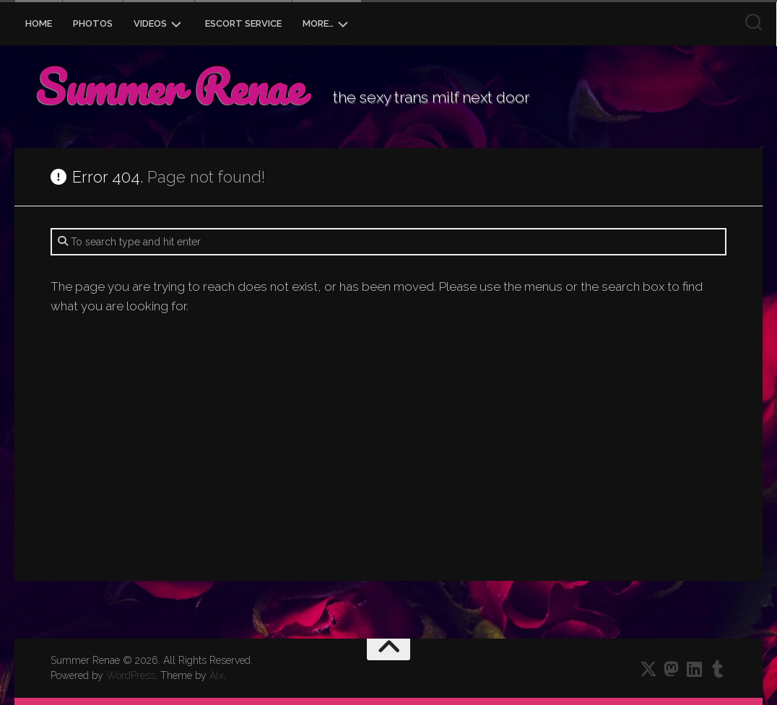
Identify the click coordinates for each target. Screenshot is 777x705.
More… (318, 23)
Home (38, 23)
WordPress (130, 675)
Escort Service (243, 23)
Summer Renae (169, 86)
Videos (150, 23)
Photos (93, 23)
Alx (216, 675)
